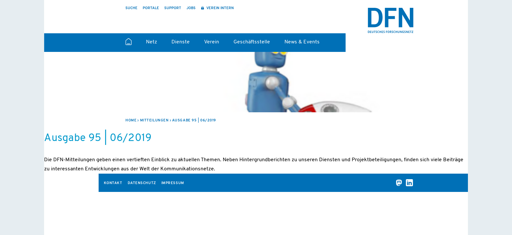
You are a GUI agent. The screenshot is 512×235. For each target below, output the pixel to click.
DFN (390, 20)
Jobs (191, 8)
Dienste (180, 42)
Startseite (128, 44)
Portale (151, 8)
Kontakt (113, 183)
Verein (211, 42)
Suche (131, 8)
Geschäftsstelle (251, 42)
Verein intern (219, 8)
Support (172, 8)
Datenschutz (142, 183)
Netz (151, 42)
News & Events (302, 42)
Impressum (172, 183)
